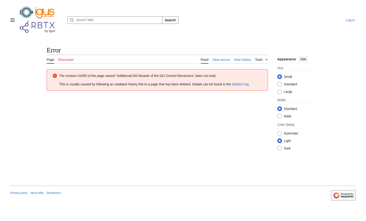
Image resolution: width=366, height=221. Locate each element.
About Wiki (36, 193)
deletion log (240, 84)
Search (170, 20)
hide (303, 59)
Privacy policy (18, 193)
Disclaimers (53, 193)
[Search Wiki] (114, 20)
